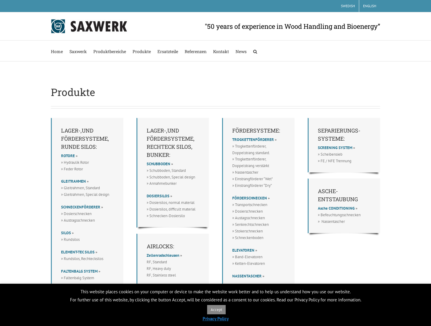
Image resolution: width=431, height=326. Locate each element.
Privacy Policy (216, 319)
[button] (255, 50)
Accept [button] (216, 309)
